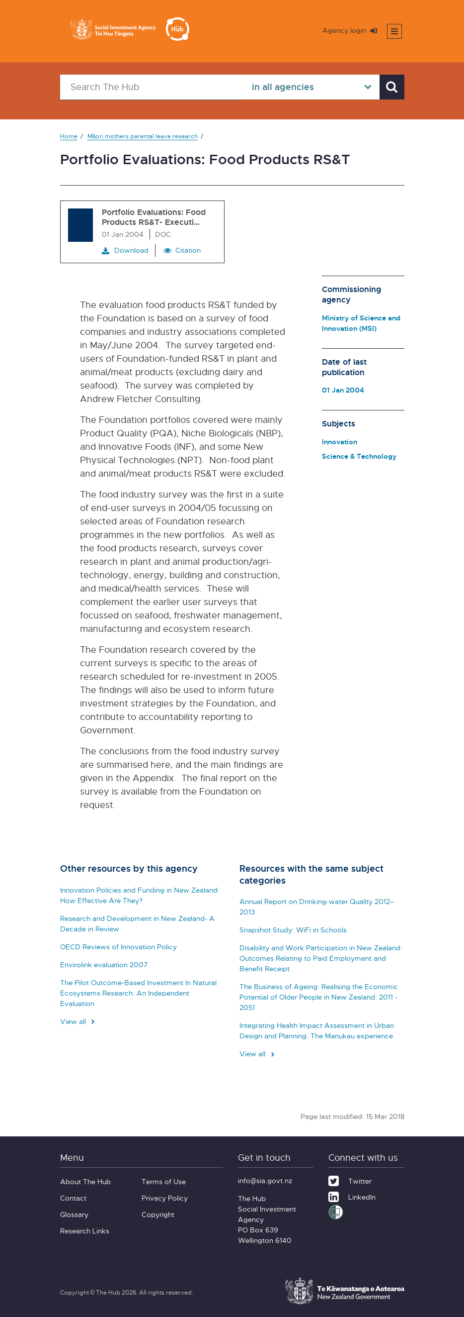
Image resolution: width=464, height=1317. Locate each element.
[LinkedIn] (352, 1196)
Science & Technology (359, 456)
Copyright (158, 1214)
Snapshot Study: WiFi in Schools (293, 929)
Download (125, 250)
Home (68, 136)
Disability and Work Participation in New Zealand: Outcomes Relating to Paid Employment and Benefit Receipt (320, 958)
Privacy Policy (165, 1198)
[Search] (392, 87)
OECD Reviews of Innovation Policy (118, 946)
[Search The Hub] (151, 87)
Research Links (84, 1230)
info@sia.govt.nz (265, 1180)
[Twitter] (350, 1180)
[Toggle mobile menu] (394, 31)
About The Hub (85, 1181)
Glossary (74, 1214)
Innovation (339, 441)
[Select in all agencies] (310, 87)
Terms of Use (164, 1181)
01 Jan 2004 (343, 390)
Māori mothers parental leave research (142, 136)
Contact (73, 1198)
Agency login (349, 30)
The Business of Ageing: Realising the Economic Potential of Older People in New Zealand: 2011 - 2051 (318, 997)
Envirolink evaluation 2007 (104, 964)
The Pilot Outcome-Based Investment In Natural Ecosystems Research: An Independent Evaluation (138, 993)
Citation (188, 250)
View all (78, 1021)
